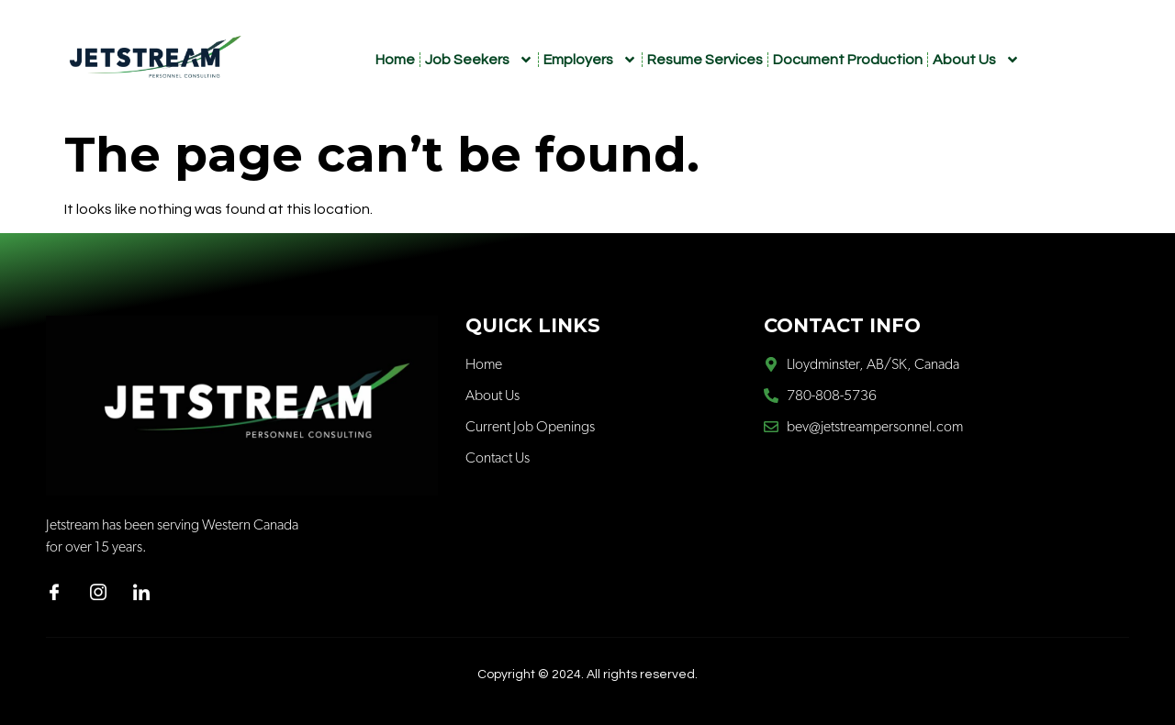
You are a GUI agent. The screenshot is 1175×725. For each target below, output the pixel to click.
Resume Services (705, 59)
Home (395, 59)
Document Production (848, 59)
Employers (590, 59)
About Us (976, 59)
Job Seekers (479, 59)
